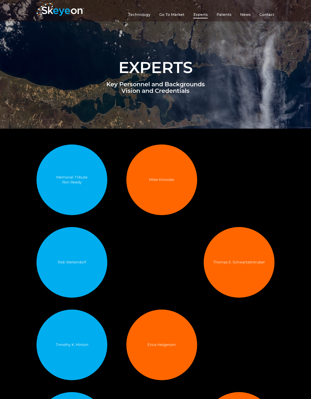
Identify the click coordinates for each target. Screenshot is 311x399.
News (245, 14)
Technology (139, 14)
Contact (267, 14)
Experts (200, 14)
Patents (224, 14)
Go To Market (171, 14)
